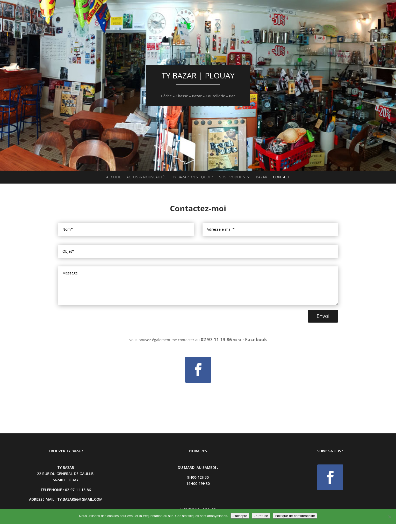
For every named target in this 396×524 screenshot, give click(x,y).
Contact (281, 177)
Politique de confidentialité (295, 516)
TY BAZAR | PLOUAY (198, 75)
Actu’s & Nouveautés (146, 177)
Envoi (322, 315)
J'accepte (240, 516)
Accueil (113, 177)
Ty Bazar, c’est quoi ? (192, 177)
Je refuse (261, 516)
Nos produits (232, 177)
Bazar (261, 177)
